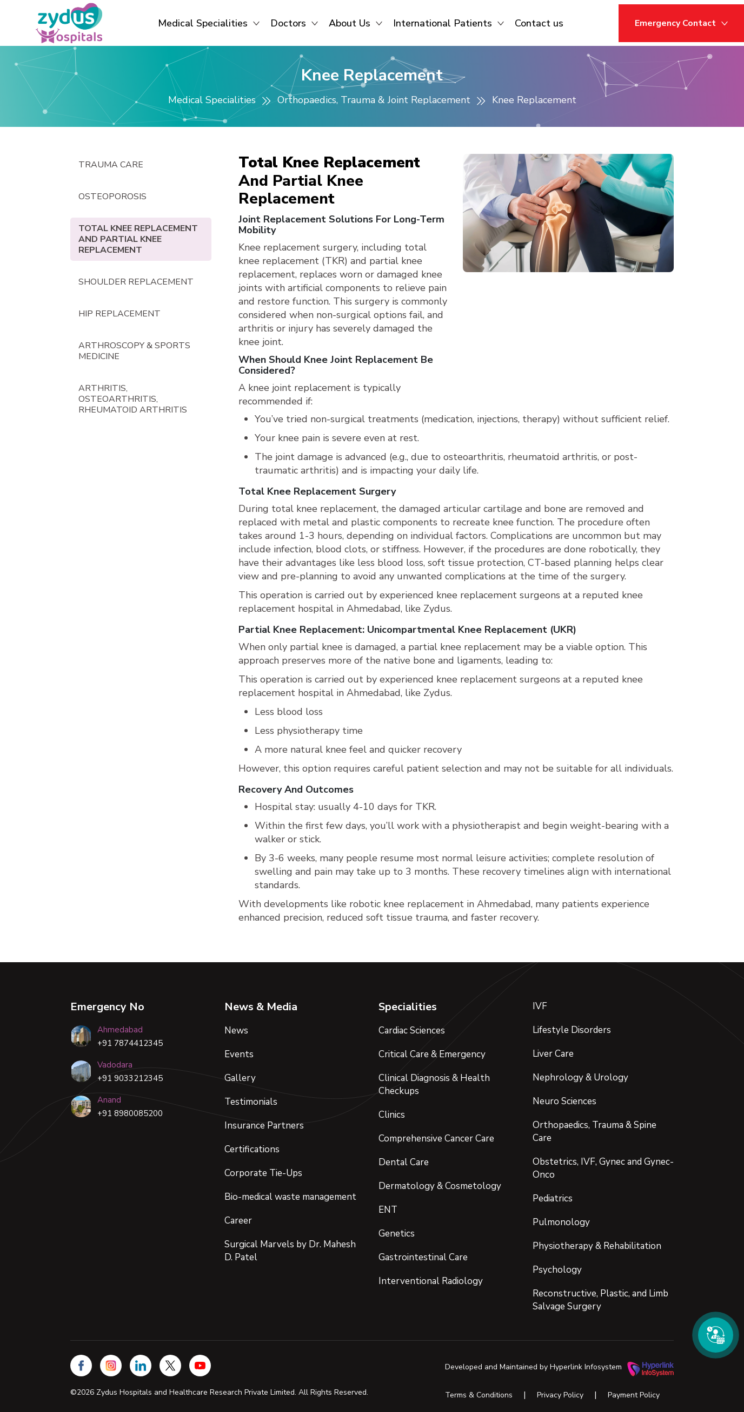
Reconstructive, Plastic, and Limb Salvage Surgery (600, 1300)
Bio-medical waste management (290, 1197)
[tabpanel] (456, 539)
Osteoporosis (112, 196)
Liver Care (553, 1054)
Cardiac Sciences (411, 1030)
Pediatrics (553, 1198)
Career (238, 1220)
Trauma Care (110, 165)
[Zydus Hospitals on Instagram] (111, 1365)
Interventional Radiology (430, 1281)
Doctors (294, 23)
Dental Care (403, 1162)
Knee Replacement (534, 99)
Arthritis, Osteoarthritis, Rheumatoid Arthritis (132, 399)
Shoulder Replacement (136, 282)
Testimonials (250, 1102)
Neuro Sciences (564, 1101)
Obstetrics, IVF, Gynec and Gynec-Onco (603, 1168)
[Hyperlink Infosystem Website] (650, 1367)
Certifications (252, 1149)
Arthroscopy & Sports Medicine (134, 351)
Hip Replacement (119, 314)
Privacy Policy (560, 1395)
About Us (355, 23)
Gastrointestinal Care (423, 1257)
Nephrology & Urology (580, 1077)
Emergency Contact (681, 23)
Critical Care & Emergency (432, 1054)
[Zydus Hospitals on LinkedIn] (140, 1365)
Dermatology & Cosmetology (439, 1186)
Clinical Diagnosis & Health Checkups (434, 1084)
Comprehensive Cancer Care (436, 1138)
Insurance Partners (264, 1125)
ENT (387, 1210)
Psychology (557, 1270)
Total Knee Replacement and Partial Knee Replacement (138, 239)
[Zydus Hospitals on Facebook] (81, 1365)
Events (239, 1054)
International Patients (448, 23)
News (236, 1030)
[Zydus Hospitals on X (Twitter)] (170, 1365)
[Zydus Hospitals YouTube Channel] (200, 1365)
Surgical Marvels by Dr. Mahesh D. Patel (290, 1251)
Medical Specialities (209, 23)
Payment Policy (634, 1395)
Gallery (240, 1078)
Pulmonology (561, 1222)
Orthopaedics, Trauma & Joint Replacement (373, 99)
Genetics (396, 1233)
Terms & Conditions (479, 1395)
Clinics (391, 1115)
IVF (540, 1006)
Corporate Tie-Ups (263, 1173)
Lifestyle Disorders (572, 1030)
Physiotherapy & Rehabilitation (597, 1246)
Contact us (539, 23)
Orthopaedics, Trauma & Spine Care (594, 1131)
